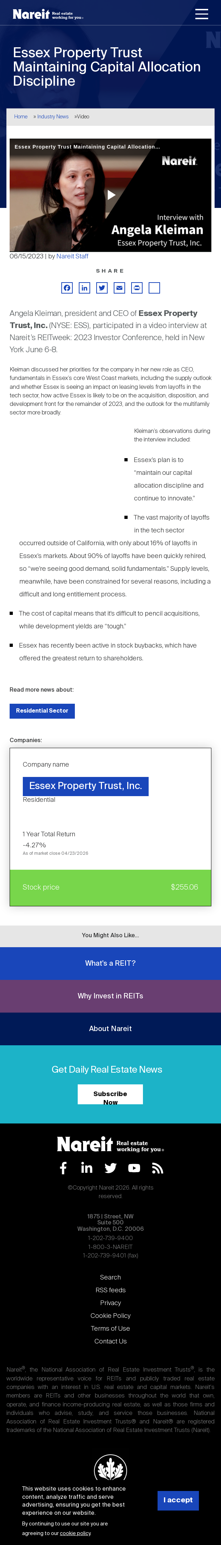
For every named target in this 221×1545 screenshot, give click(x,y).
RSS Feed (157, 1168)
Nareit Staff (72, 256)
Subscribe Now (110, 1097)
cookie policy (75, 1533)
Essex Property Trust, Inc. (85, 786)
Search (110, 1278)
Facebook (63, 1168)
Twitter (110, 1168)
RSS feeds (111, 1290)
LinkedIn (87, 1168)
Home (20, 116)
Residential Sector (42, 711)
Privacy (110, 1303)
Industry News (53, 116)
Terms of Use (110, 1329)
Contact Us (110, 1342)
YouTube (134, 1168)
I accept (178, 1500)
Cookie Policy (110, 1316)
